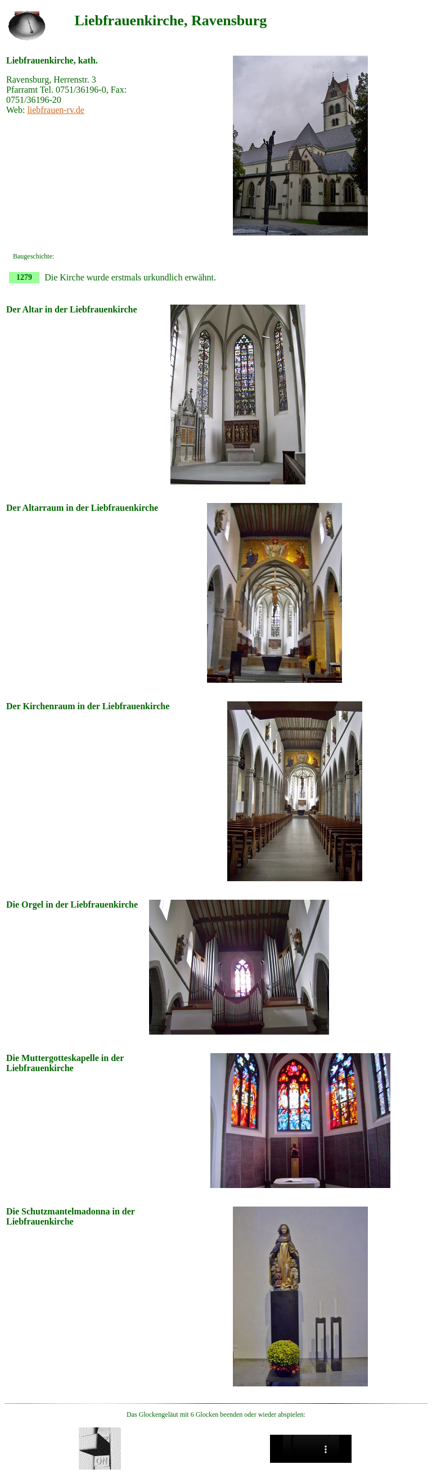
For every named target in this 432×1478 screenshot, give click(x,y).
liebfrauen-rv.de (55, 110)
